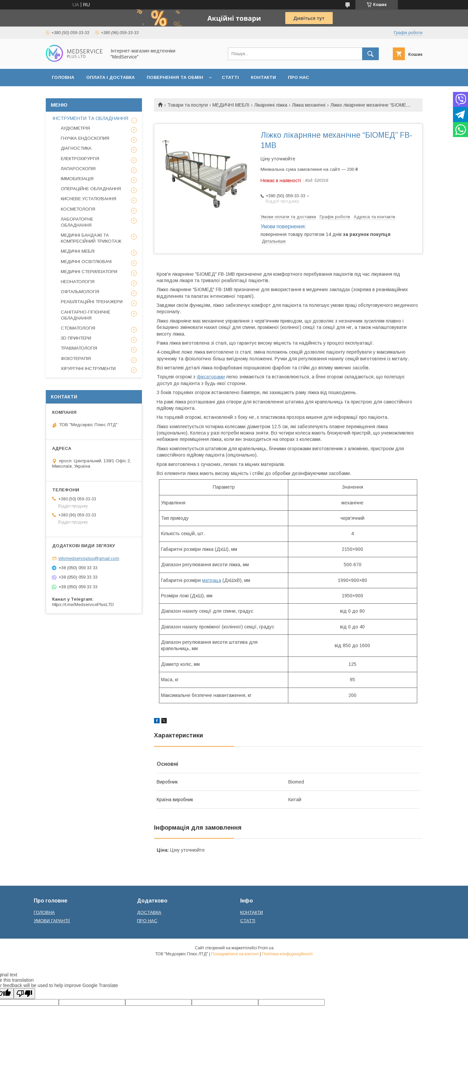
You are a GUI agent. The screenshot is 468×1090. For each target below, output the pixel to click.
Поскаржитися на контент (235, 954)
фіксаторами (211, 376)
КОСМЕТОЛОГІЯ (78, 209)
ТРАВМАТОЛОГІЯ (79, 348)
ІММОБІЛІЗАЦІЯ (77, 178)
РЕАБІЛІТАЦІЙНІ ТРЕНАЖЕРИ (92, 301)
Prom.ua (266, 948)
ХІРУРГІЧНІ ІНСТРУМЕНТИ (88, 368)
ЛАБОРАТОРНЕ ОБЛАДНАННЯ (77, 222)
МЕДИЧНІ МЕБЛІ (230, 105)
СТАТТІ (230, 77)
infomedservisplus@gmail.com (88, 558)
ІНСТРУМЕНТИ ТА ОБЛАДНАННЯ (90, 118)
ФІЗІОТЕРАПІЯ (76, 358)
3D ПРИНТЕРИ (76, 338)
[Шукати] (370, 53)
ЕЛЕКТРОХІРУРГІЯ (80, 158)
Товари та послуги (187, 105)
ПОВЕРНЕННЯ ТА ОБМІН (175, 77)
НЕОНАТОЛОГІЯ (78, 281)
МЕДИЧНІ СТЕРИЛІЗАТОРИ (89, 271)
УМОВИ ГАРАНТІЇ (52, 920)
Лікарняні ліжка (270, 105)
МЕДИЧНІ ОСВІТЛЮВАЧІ (86, 261)
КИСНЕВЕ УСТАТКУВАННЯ (88, 198)
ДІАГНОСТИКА (76, 148)
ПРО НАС (298, 77)
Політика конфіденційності (287, 954)
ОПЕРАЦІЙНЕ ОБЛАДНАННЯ (91, 188)
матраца (211, 580)
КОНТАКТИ (263, 77)
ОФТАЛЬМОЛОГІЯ (80, 291)
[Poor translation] (24, 993)
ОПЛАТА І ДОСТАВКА (110, 77)
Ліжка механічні (308, 105)
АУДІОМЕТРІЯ (75, 128)
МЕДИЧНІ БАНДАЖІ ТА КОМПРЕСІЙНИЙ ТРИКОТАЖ (91, 238)
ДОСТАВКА (149, 912)
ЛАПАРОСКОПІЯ (78, 168)
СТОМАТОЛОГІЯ (78, 328)
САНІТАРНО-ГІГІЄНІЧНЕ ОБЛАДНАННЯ (85, 315)
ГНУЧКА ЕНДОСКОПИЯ (85, 138)
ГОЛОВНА (63, 77)
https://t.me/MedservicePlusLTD (83, 604)
